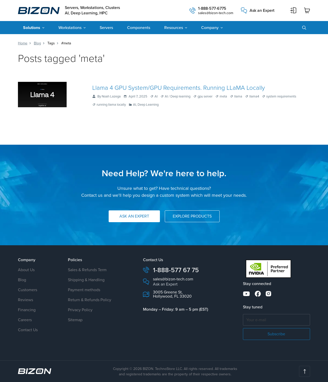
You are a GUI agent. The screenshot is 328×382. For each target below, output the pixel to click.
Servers (106, 28)
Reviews (25, 300)
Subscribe (276, 334)
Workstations (69, 28)
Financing (27, 310)
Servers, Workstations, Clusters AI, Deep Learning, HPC (92, 10)
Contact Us (28, 330)
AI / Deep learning (177, 97)
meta (223, 97)
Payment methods (84, 290)
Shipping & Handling (86, 280)
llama (238, 97)
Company (210, 28)
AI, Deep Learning (146, 105)
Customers (27, 290)
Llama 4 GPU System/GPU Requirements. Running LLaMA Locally (178, 87)
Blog (37, 43)
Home (22, 43)
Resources (173, 28)
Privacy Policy (80, 310)
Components (138, 28)
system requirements (281, 97)
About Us (26, 270)
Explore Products (192, 216)
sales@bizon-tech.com (215, 13)
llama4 (254, 97)
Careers (25, 320)
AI (156, 97)
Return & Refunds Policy (89, 300)
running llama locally (111, 105)
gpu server (205, 97)
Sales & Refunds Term (87, 270)
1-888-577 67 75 (176, 270)
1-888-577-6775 (212, 8)
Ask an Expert (262, 10)
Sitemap (75, 320)
